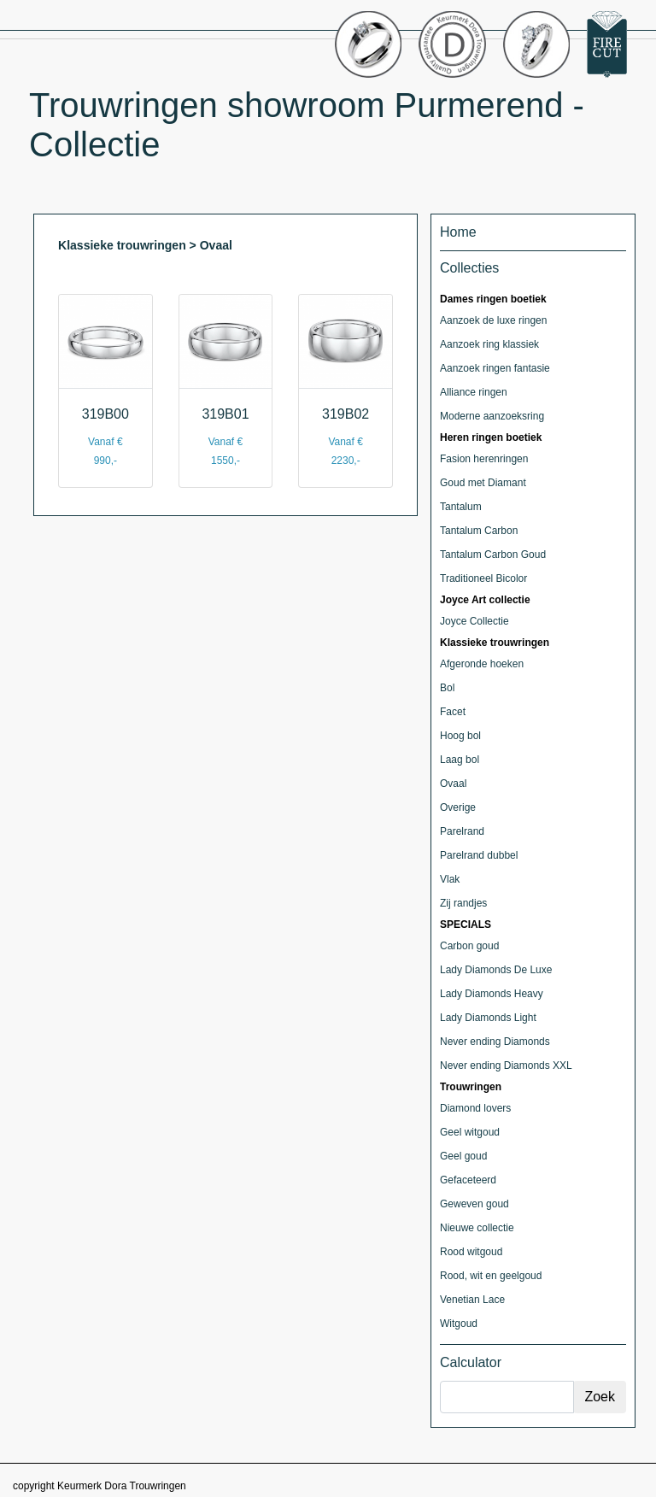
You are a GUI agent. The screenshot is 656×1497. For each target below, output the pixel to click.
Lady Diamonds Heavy (491, 994)
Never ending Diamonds (495, 1042)
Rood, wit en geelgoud (491, 1276)
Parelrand (462, 831)
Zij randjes (463, 903)
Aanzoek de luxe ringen (493, 320)
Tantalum (461, 507)
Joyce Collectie (474, 621)
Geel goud (463, 1156)
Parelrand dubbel (479, 855)
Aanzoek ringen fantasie (495, 368)
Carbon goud (469, 946)
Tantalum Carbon (479, 531)
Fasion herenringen (484, 459)
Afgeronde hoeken (482, 664)
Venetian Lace (472, 1300)
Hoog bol (460, 736)
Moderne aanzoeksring (492, 416)
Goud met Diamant (483, 483)
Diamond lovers (475, 1108)
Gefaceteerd (468, 1180)
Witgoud (458, 1324)
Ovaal (453, 784)
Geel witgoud (470, 1132)
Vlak (450, 879)
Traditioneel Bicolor (483, 578)
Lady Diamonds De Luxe (496, 970)
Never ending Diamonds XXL (506, 1065)
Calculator (470, 1362)
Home (458, 232)
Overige (458, 807)
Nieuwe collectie (477, 1228)
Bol (447, 688)
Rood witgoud (471, 1252)
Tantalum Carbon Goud (493, 555)
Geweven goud (474, 1204)
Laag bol (459, 760)
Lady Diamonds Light (488, 1018)
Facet (453, 712)
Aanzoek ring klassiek (489, 344)
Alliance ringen (473, 392)
